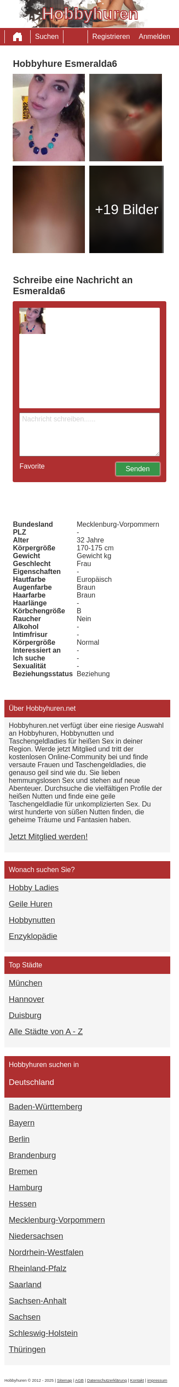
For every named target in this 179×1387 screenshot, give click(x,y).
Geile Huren (31, 903)
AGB (79, 1380)
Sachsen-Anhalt (38, 1300)
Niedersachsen (36, 1236)
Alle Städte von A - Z (46, 1031)
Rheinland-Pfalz (38, 1268)
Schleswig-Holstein (43, 1333)
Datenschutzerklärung (107, 1380)
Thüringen (27, 1349)
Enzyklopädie (33, 936)
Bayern (22, 1122)
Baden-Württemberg (45, 1106)
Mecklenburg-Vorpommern (57, 1219)
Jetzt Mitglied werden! (48, 836)
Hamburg (25, 1187)
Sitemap (64, 1380)
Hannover (26, 999)
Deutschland (31, 1082)
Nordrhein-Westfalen (46, 1252)
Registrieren (111, 36)
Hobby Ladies (34, 887)
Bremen (23, 1171)
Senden (138, 469)
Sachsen (25, 1316)
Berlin (19, 1139)
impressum (157, 1380)
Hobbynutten (32, 920)
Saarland (25, 1284)
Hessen (22, 1203)
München (25, 982)
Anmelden (154, 36)
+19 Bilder (126, 209)
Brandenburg (32, 1155)
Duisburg (25, 1015)
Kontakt (137, 1380)
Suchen (47, 36)
